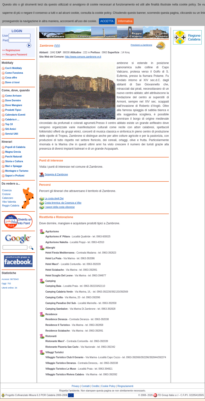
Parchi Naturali (13, 156)
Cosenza (6, 190)
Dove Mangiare (13, 105)
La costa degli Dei (54, 198)
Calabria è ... (12, 119)
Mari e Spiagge (13, 166)
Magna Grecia (13, 152)
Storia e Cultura (14, 161)
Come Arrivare (13, 95)
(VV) (57, 45)
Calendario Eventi (15, 114)
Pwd (5, 40)
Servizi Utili (11, 133)
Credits (95, 386)
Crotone (6, 194)
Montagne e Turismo (16, 171)
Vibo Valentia (9, 201)
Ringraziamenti (125, 386)
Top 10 (9, 124)
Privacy (76, 386)
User (5, 35)
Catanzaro (7, 198)
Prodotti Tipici (13, 110)
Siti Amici (10, 129)
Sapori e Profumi (14, 175)
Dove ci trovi (12, 82)
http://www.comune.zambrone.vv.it (83, 56)
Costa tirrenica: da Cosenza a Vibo (63, 202)
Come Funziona (14, 73)
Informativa (125, 21)
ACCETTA (106, 21)
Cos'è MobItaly (13, 68)
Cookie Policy (108, 386)
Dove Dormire (13, 100)
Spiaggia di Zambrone (56, 174)
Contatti (86, 386)
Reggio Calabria (10, 205)
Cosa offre (11, 77)
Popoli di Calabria (15, 147)
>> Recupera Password (14, 54)
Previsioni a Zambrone (141, 45)
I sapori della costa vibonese (60, 207)
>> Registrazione (11, 50)
